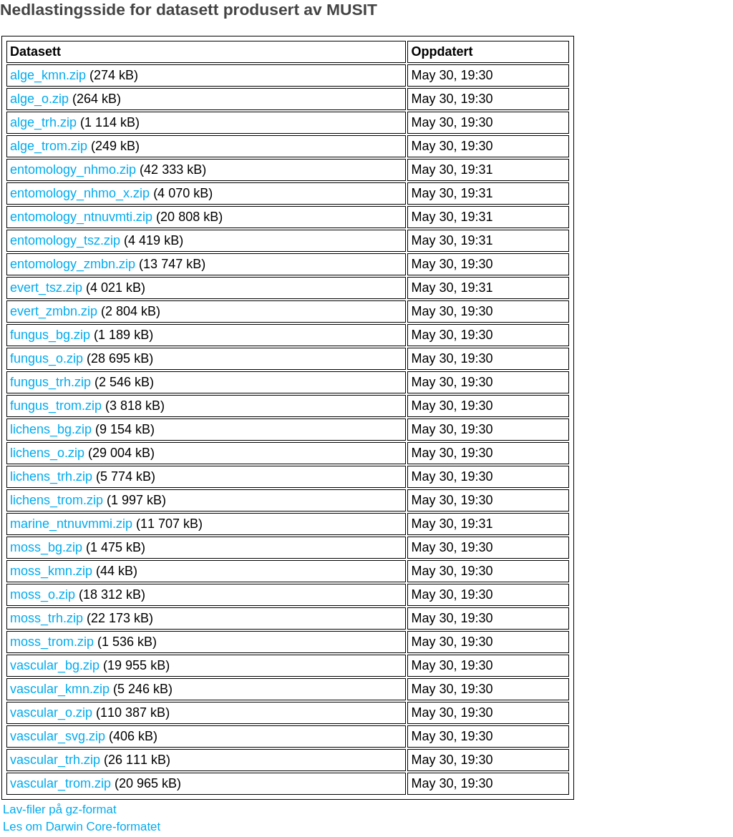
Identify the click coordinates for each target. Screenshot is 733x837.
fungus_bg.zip (50, 335)
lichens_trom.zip (56, 500)
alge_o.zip (39, 99)
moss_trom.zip (52, 642)
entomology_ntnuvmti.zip (81, 217)
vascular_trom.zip (60, 783)
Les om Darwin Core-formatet (81, 826)
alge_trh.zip (43, 122)
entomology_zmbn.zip (72, 264)
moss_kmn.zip (51, 571)
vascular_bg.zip (54, 665)
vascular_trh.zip (55, 760)
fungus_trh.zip (50, 382)
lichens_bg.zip (51, 429)
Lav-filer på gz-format (60, 809)
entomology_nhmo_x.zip (80, 193)
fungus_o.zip (46, 358)
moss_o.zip (42, 594)
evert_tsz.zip (46, 287)
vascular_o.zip (51, 712)
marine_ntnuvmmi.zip (71, 524)
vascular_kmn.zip (60, 689)
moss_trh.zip (46, 618)
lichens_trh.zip (51, 476)
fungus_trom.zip (56, 405)
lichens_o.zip (47, 453)
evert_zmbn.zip (53, 311)
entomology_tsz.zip (65, 240)
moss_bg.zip (46, 547)
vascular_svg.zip (57, 736)
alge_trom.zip (48, 146)
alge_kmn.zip (48, 75)
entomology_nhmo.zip (73, 169)
